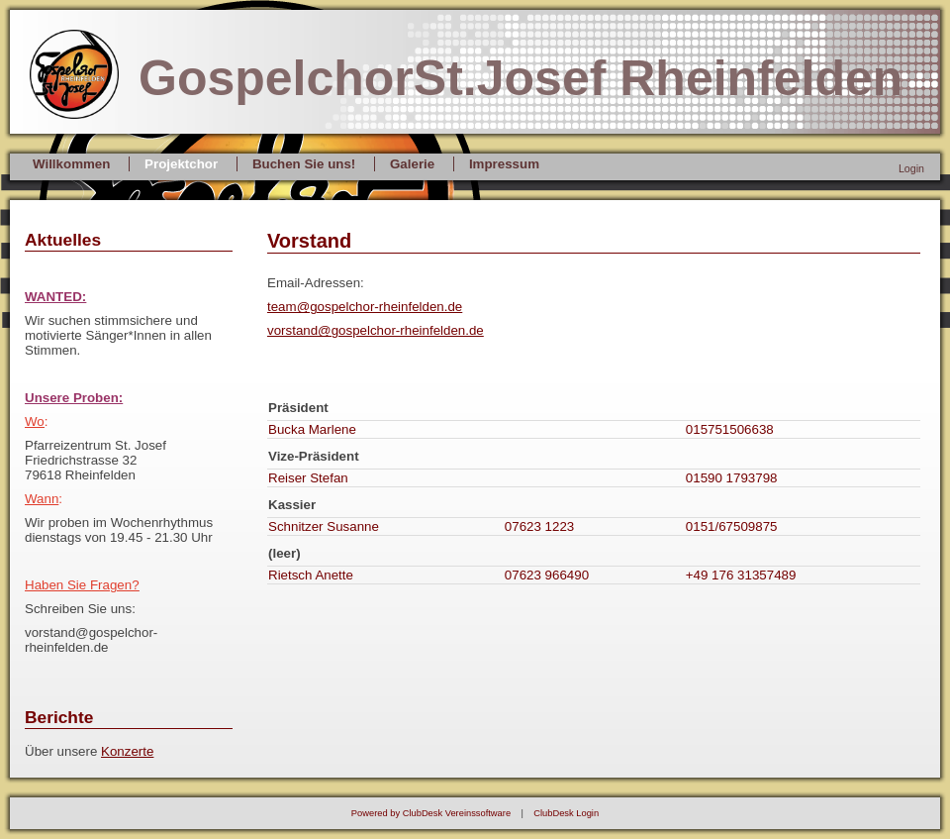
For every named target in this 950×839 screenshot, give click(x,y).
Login (911, 168)
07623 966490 (547, 575)
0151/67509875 (732, 526)
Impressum (504, 164)
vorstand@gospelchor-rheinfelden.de (375, 330)
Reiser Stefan (308, 478)
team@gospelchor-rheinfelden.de (364, 306)
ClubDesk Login (566, 813)
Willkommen (71, 164)
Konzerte (127, 751)
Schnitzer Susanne (323, 526)
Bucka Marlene (312, 429)
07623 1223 (539, 526)
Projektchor (181, 164)
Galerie (412, 164)
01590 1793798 (732, 478)
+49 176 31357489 (741, 575)
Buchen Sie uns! (303, 164)
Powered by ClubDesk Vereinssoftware (431, 813)
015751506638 (730, 429)
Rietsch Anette (310, 575)
